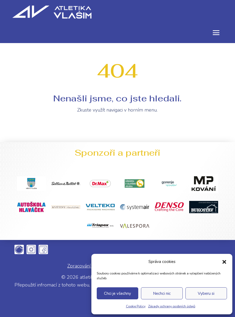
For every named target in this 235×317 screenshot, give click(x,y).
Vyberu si (206, 293)
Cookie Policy (136, 306)
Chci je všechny (117, 293)
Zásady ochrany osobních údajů (171, 306)
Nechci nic (162, 293)
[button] (224, 262)
